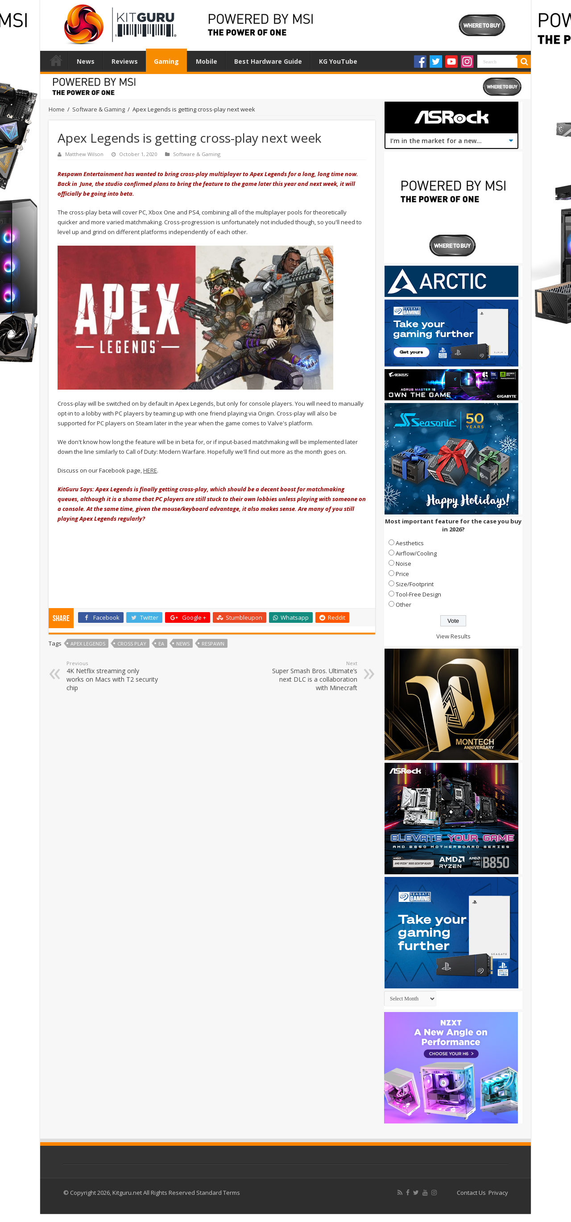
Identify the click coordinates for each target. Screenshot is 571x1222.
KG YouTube (338, 61)
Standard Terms (218, 1193)
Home (56, 60)
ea (161, 643)
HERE (150, 470)
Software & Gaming (98, 109)
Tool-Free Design (418, 594)
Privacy (498, 1193)
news (183, 643)
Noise (403, 564)
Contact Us (471, 1193)
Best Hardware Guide (268, 61)
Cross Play (131, 643)
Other (403, 605)
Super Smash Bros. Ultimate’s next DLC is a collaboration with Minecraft (311, 676)
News (86, 61)
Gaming (166, 61)
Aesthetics (410, 543)
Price (402, 574)
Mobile (206, 61)
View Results (453, 636)
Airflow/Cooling (416, 553)
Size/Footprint (415, 584)
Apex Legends (87, 643)
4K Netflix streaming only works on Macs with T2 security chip (112, 676)
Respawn (213, 643)
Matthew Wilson (84, 154)
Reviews (125, 61)
